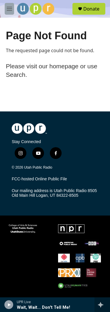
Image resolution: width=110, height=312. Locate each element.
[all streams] (102, 304)
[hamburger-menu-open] (9, 9)
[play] (9, 305)
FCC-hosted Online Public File (39, 179)
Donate (91, 8)
